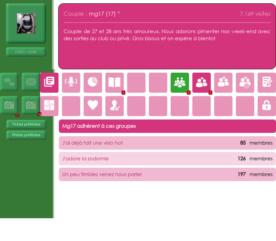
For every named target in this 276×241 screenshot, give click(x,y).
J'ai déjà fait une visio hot (92, 142)
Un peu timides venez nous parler (102, 174)
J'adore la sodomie (85, 158)
